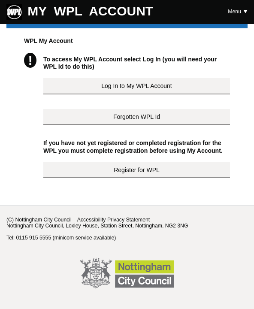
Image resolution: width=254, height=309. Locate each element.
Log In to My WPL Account (136, 85)
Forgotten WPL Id (136, 116)
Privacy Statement (128, 220)
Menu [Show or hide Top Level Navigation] (234, 12)
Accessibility (91, 220)
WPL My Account (48, 40)
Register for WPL (137, 170)
